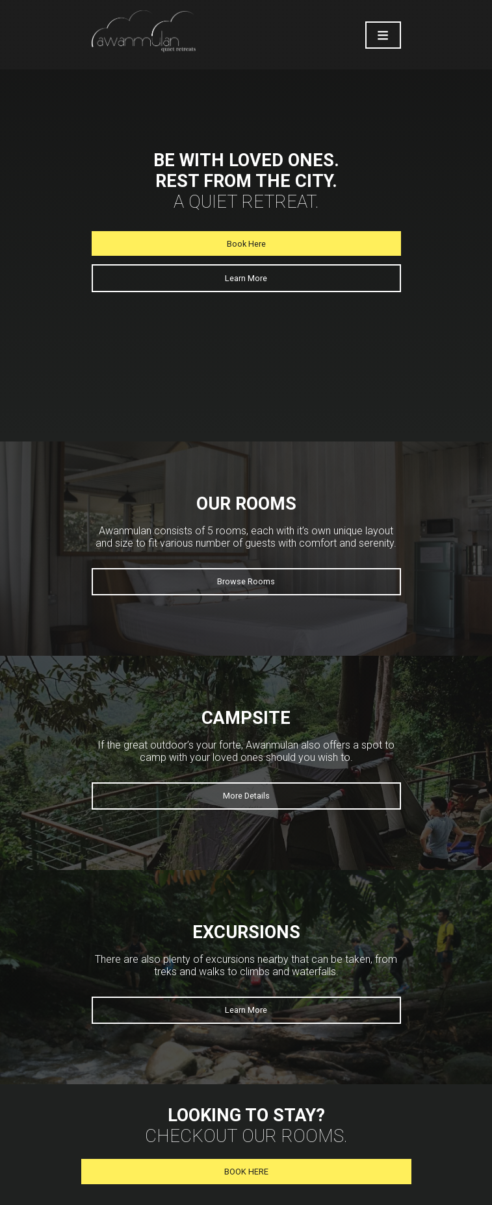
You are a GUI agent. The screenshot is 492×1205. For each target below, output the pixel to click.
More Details (246, 796)
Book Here (246, 244)
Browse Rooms (246, 581)
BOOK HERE (246, 1171)
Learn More (246, 278)
